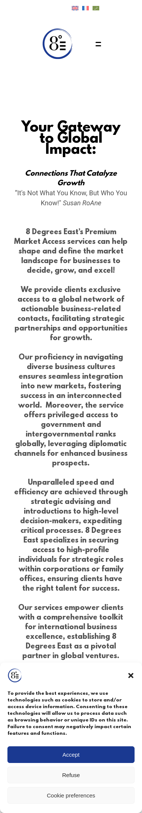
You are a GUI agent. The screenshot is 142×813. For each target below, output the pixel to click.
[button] (131, 675)
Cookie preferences (71, 795)
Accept (71, 754)
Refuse (71, 775)
